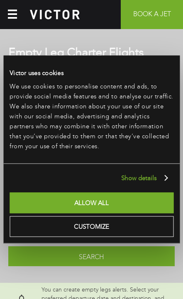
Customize (91, 226)
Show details (138, 178)
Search (91, 257)
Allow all (91, 202)
